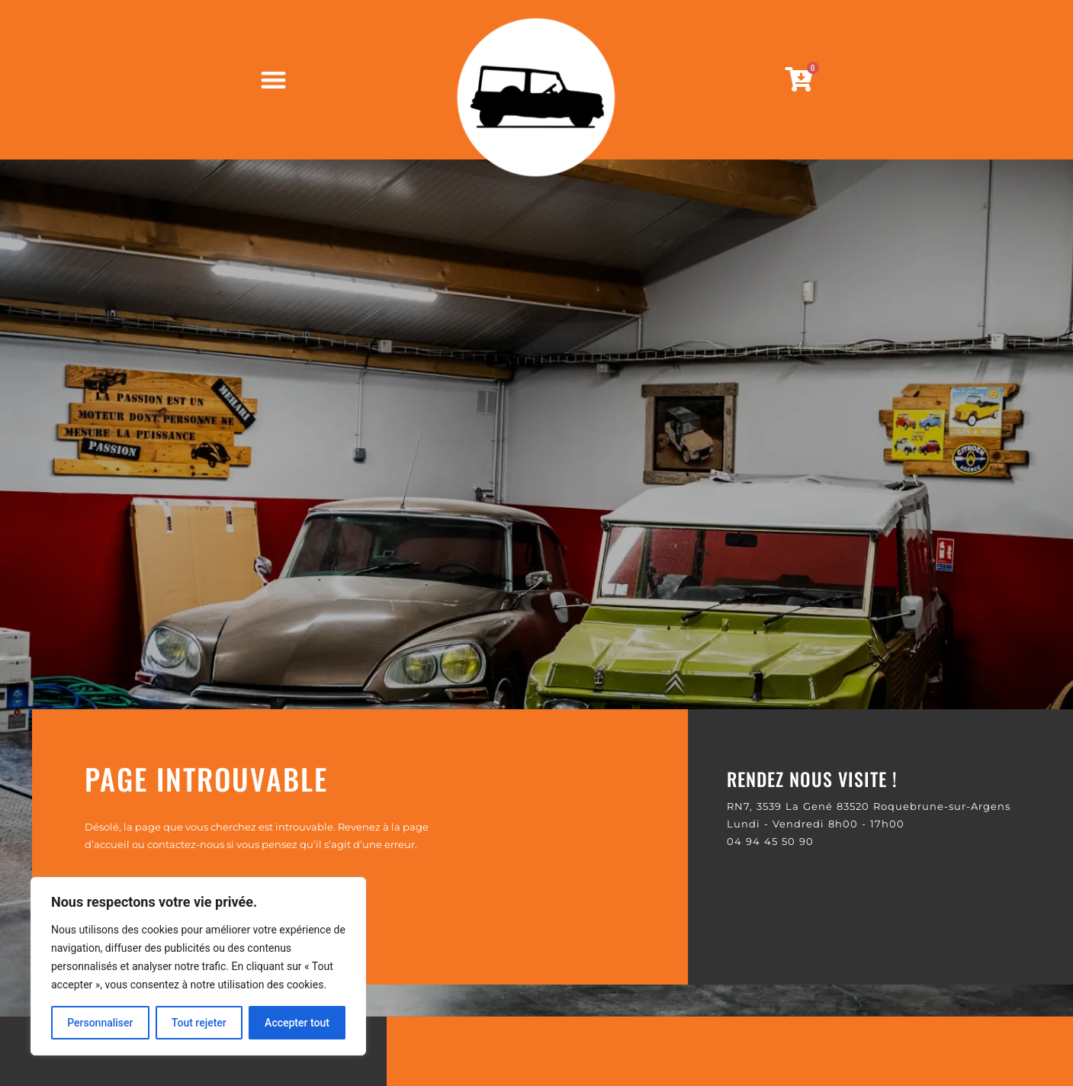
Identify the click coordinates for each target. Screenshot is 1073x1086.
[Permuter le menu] (273, 79)
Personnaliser (100, 1023)
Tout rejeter (199, 1023)
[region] (198, 966)
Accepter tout (297, 1023)
